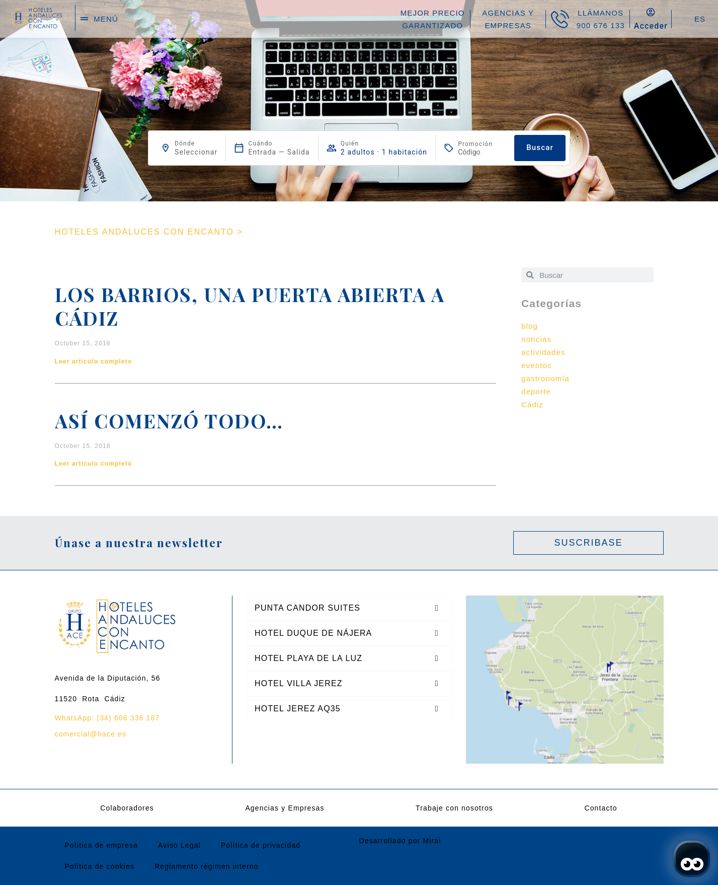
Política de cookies (100, 866)
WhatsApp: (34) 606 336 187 (107, 718)
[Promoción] (482, 152)
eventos (536, 365)
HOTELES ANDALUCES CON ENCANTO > (149, 232)
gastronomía (545, 378)
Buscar (539, 147)
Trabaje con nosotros (454, 808)
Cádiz (532, 404)
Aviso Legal (179, 845)
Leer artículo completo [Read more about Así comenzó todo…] (93, 463)
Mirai (432, 841)
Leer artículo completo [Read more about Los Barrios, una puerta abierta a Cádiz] (93, 361)
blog (529, 326)
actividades (543, 352)
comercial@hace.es (91, 734)
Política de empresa (101, 845)
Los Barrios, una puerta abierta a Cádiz (250, 306)
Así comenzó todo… (169, 420)
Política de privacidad (260, 845)
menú (106, 19)
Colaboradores (127, 808)
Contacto (600, 808)
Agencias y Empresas (284, 808)
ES (699, 19)
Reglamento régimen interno (206, 866)
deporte (536, 391)
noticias (536, 339)
